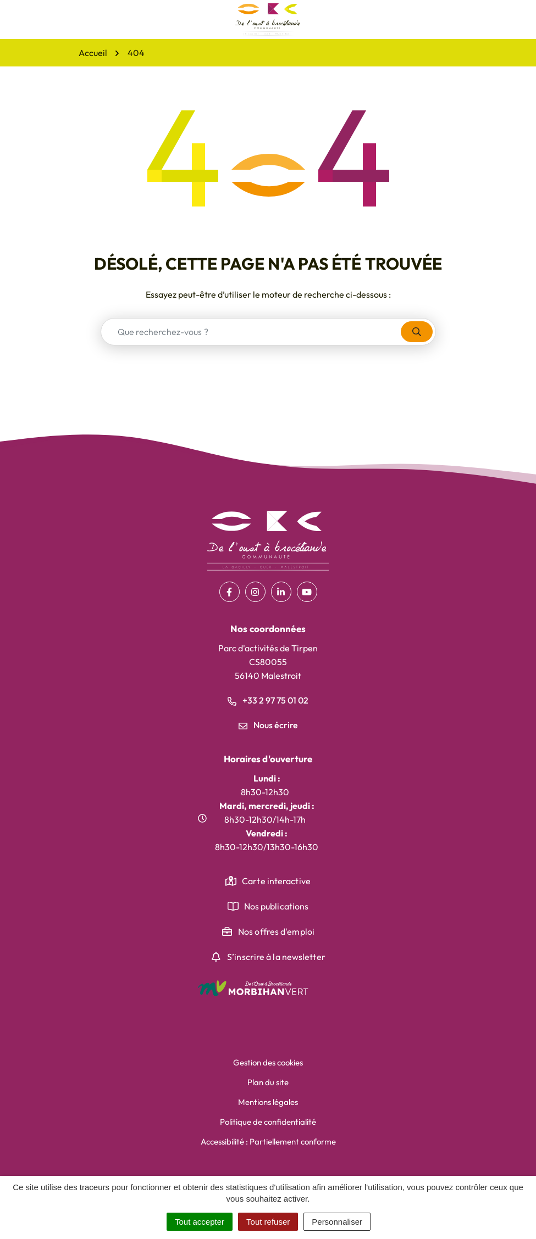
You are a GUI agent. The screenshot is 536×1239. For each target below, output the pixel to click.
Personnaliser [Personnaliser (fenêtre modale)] (337, 1221)
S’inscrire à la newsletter (276, 956)
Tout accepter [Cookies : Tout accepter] (199, 1221)
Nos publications (276, 906)
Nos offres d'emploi (276, 931)
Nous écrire (268, 724)
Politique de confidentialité (268, 1122)
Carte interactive (276, 880)
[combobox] (251, 332)
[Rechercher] (417, 331)
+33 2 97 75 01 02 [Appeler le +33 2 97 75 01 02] (268, 700)
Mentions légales (268, 1102)
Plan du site (268, 1082)
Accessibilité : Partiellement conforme (268, 1141)
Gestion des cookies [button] (268, 1062)
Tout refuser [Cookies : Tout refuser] (268, 1221)
